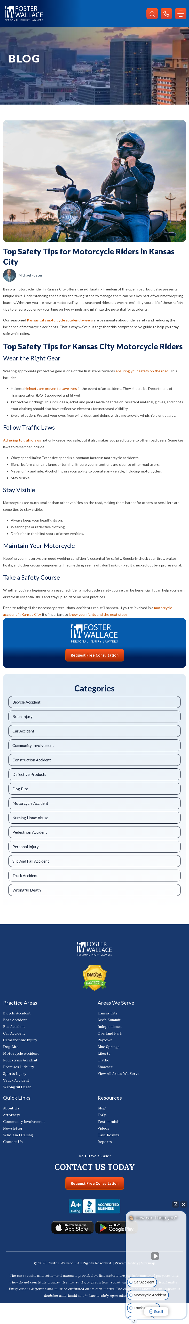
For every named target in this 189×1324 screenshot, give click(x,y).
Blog (102, 1108)
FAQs (102, 1115)
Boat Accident (15, 1020)
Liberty (104, 1053)
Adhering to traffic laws (22, 440)
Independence (110, 1026)
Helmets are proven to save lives (51, 388)
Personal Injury (25, 846)
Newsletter (13, 1128)
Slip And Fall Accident (30, 861)
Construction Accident (31, 760)
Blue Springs (109, 1046)
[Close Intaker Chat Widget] (183, 1204)
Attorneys (11, 1115)
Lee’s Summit (109, 1020)
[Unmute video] (156, 1256)
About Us (11, 1108)
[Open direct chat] (175, 1204)
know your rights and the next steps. (98, 614)
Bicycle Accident (26, 702)
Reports (105, 1141)
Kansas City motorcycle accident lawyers (60, 320)
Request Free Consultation (95, 655)
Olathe (103, 1060)
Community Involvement (33, 745)
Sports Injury (14, 1073)
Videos (103, 1128)
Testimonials (109, 1121)
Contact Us (13, 1141)
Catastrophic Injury (20, 1040)
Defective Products (29, 774)
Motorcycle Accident (30, 803)
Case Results (109, 1135)
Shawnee (105, 1067)
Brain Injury (22, 716)
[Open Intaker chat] (134, 1321)
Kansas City (107, 1013)
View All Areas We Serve (118, 1073)
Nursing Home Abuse (30, 817)
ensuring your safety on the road (142, 371)
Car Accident (23, 731)
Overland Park (110, 1033)
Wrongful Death (26, 890)
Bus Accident (14, 1026)
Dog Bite (20, 788)
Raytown (105, 1040)
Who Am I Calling (18, 1135)
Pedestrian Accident (29, 832)
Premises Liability (18, 1067)
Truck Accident (25, 875)
